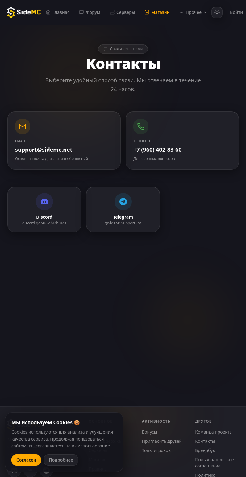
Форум (89, 12)
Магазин (157, 12)
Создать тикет (123, 315)
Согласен (26, 460)
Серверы (122, 12)
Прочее (193, 12)
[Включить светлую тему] (217, 12)
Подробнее (61, 460)
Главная (58, 12)
